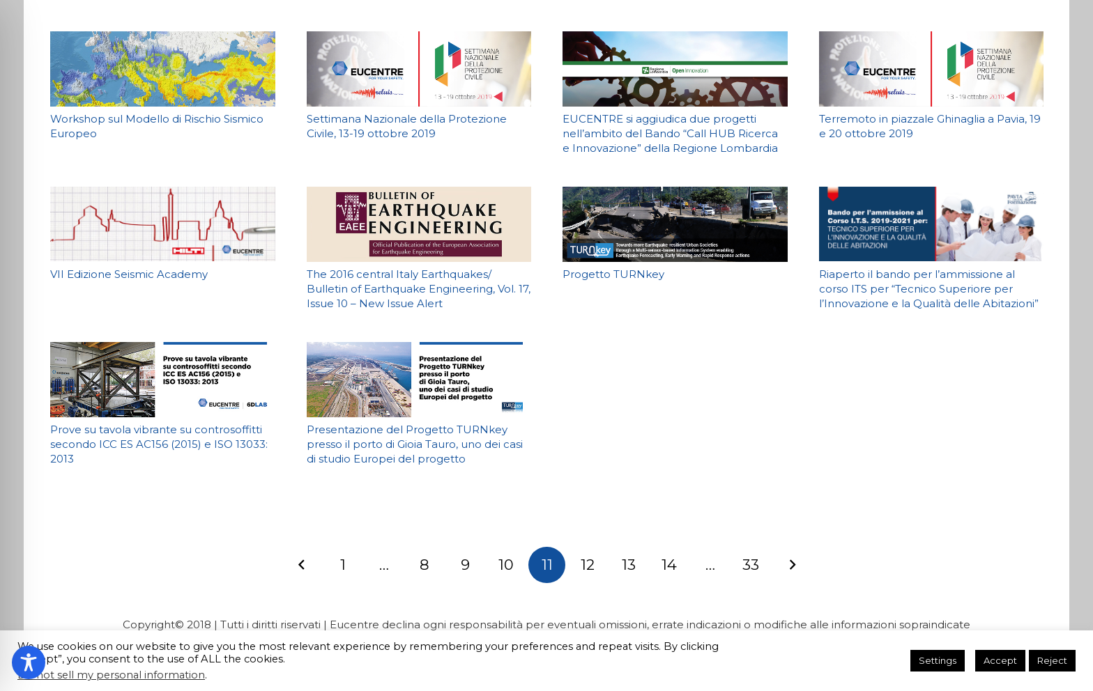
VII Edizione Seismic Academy (129, 274)
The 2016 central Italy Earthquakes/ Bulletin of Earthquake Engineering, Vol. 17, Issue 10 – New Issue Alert (418, 288)
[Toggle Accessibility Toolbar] (28, 662)
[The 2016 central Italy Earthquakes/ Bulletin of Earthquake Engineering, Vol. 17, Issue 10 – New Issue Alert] (418, 224)
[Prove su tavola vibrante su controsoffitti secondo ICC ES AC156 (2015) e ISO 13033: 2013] (162, 379)
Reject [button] (1052, 660)
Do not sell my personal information (111, 675)
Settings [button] (937, 660)
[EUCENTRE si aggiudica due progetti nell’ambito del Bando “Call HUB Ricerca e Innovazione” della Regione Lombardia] (675, 69)
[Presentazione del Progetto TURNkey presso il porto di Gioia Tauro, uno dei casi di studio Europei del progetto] (418, 379)
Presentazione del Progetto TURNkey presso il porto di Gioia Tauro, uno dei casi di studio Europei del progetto (414, 444)
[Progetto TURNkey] (675, 224)
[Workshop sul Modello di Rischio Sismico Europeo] (162, 69)
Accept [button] (1000, 660)
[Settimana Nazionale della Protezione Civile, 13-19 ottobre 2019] (418, 69)
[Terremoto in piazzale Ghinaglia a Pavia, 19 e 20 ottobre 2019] (931, 69)
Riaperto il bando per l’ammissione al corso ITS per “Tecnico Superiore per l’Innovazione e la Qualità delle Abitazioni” (928, 288)
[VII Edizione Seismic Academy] (162, 224)
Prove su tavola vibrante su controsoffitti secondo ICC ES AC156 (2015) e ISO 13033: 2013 (159, 444)
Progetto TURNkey (613, 274)
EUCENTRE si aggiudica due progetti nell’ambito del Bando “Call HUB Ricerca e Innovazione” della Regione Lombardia (670, 133)
